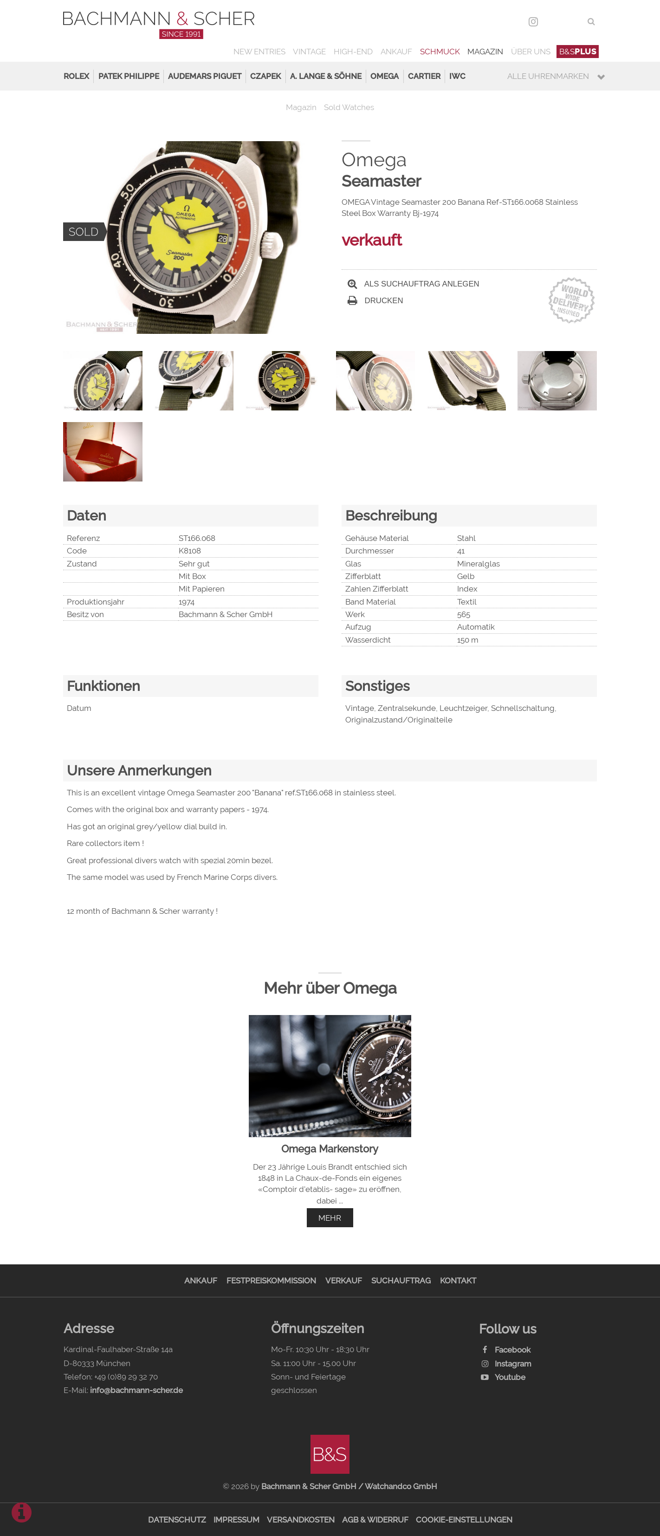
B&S (577, 51)
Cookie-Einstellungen (464, 1519)
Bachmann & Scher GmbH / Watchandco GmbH (349, 1486)
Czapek (265, 76)
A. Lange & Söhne (326, 76)
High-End (353, 51)
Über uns (530, 51)
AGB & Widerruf (375, 1519)
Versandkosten (301, 1519)
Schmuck (440, 51)
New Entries (259, 51)
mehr (329, 1218)
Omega (384, 76)
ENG (573, 21)
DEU (553, 21)
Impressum (236, 1519)
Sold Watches (349, 107)
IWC (457, 76)
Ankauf (396, 51)
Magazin (485, 51)
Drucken (375, 300)
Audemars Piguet (204, 76)
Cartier (424, 76)
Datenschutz (177, 1519)
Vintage (309, 51)
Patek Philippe (128, 76)
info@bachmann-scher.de (136, 1390)
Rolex (76, 76)
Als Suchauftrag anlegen (413, 284)
